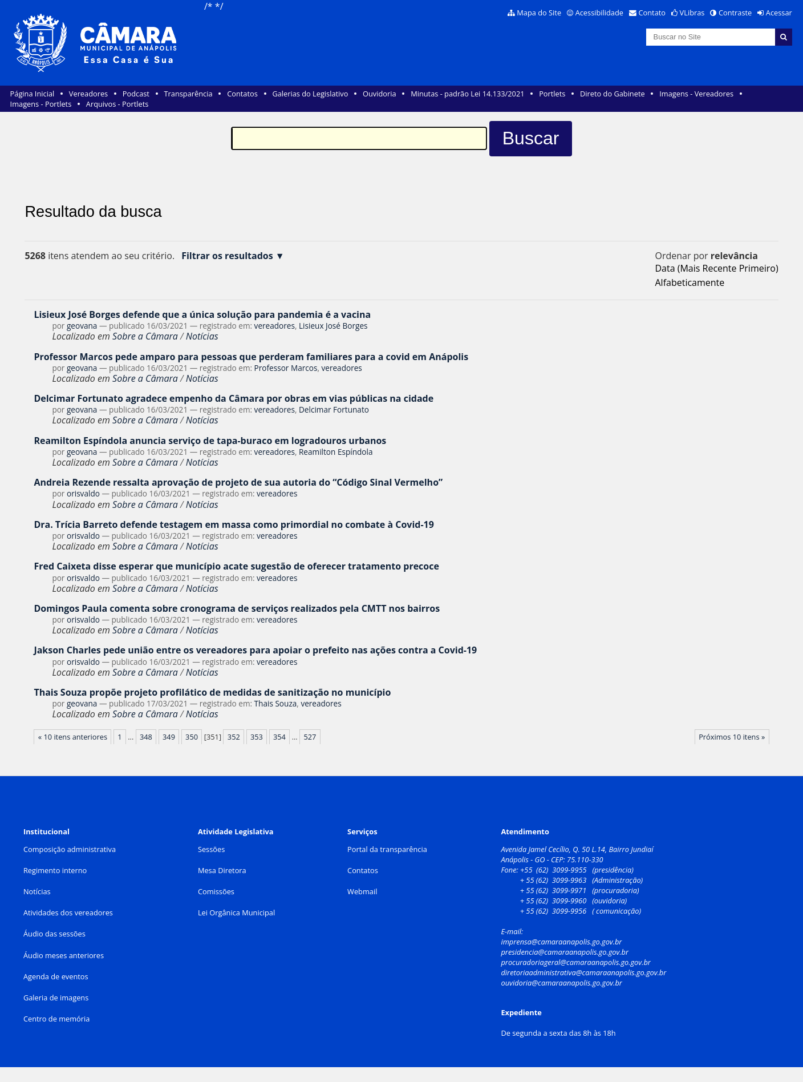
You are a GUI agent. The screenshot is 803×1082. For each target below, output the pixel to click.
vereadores (274, 325)
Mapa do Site (539, 12)
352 (234, 737)
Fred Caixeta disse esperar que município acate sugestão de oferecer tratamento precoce (236, 566)
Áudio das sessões (54, 933)
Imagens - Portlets (41, 104)
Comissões (216, 891)
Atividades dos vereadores (68, 912)
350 (191, 737)
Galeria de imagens (55, 997)
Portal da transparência (387, 849)
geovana (82, 325)
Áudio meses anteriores (63, 955)
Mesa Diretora (222, 870)
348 (146, 737)
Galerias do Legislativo (310, 93)
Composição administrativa (69, 849)
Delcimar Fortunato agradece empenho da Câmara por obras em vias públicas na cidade (233, 398)
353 (256, 737)
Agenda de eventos (55, 976)
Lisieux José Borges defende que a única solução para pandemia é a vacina (202, 314)
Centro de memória (56, 1019)
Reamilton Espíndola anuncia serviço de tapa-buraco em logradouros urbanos (210, 440)
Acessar (779, 12)
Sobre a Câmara (145, 336)
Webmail (362, 891)
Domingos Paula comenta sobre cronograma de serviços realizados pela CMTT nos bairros (237, 608)
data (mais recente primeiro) (716, 268)
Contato (652, 12)
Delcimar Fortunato (334, 409)
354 (279, 737)
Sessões (211, 849)
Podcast (136, 93)
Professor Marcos (286, 367)
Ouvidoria (379, 93)
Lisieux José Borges (333, 325)
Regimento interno (55, 870)
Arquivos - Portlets (117, 104)
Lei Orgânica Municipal (236, 912)
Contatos (242, 93)
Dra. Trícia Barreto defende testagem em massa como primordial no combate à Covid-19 (233, 524)
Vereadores (88, 93)
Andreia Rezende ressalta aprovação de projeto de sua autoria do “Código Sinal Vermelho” (238, 482)
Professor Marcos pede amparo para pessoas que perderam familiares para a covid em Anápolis (251, 356)
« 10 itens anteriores (72, 737)
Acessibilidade (599, 12)
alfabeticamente (689, 282)
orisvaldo (83, 493)
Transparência (188, 93)
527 (309, 737)
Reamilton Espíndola (336, 451)
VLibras (692, 12)
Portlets (552, 93)
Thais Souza (275, 703)
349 (169, 737)
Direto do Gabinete (612, 93)
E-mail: (513, 931)
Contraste (735, 12)
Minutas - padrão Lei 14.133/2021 (467, 93)
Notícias (202, 336)
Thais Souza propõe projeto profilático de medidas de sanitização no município (212, 692)
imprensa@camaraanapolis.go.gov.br (561, 941)
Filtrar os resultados (227, 256)
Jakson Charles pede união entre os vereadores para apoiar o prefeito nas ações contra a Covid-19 (255, 650)
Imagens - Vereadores (696, 93)
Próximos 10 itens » (732, 737)
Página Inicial (32, 93)
